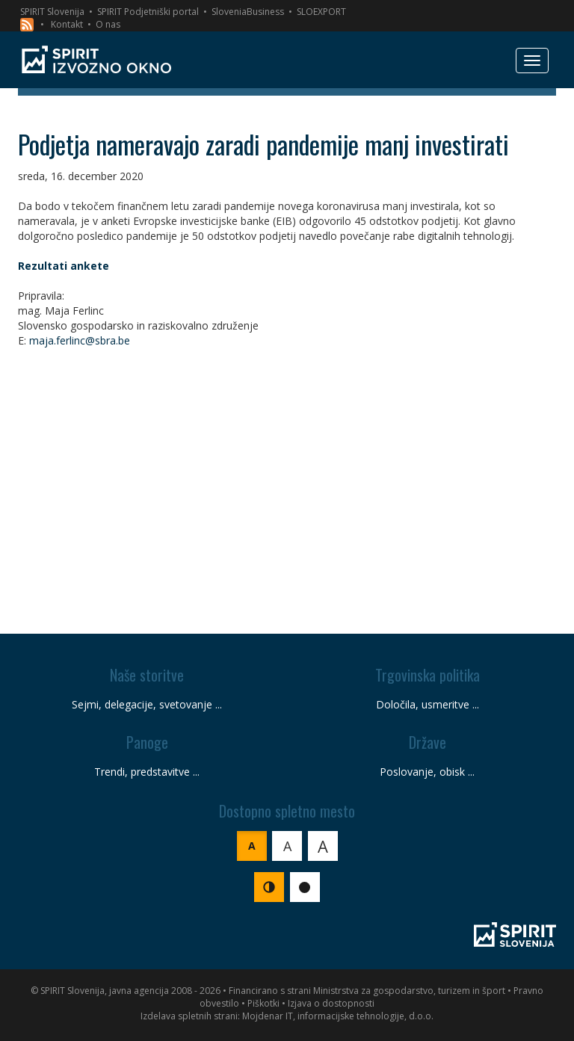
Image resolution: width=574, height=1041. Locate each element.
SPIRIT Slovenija (52, 11)
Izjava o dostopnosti (331, 1003)
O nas (108, 24)
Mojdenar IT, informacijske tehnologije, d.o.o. (337, 1016)
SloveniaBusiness (248, 11)
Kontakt (67, 24)
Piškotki (263, 1003)
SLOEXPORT (321, 11)
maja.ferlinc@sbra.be (79, 340)
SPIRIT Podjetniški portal (148, 11)
